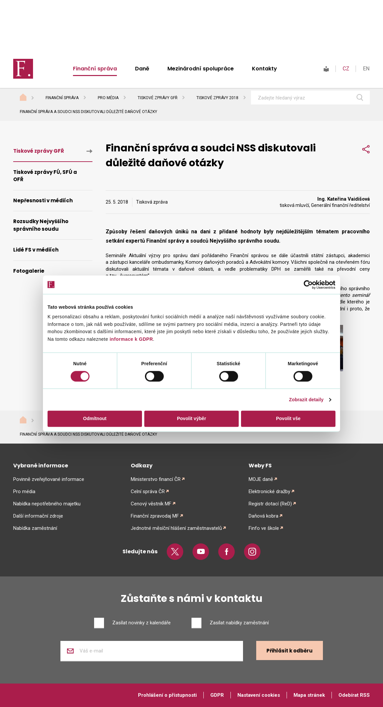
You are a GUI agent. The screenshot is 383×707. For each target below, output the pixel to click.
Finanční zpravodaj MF (155, 516)
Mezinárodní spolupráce (200, 68)
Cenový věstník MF (151, 504)
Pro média (108, 98)
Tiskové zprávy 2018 (217, 98)
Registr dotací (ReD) (270, 504)
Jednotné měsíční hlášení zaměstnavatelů (176, 528)
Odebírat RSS (354, 695)
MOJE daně (261, 479)
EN (366, 68)
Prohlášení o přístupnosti (167, 695)
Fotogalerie (28, 270)
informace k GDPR (130, 339)
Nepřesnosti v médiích (43, 200)
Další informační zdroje (38, 516)
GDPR (217, 695)
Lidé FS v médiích (35, 249)
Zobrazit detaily (306, 400)
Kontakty (264, 68)
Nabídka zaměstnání (35, 528)
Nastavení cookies (258, 695)
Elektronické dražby (269, 491)
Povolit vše (288, 418)
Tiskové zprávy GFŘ (157, 98)
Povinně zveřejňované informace (48, 479)
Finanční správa (95, 68)
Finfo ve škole (264, 528)
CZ (346, 68)
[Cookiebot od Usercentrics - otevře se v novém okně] (306, 284)
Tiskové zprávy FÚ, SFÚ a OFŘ (45, 176)
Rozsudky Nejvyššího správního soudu (40, 225)
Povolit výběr (191, 418)
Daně (142, 68)
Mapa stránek (309, 695)
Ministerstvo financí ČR (156, 479)
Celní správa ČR (148, 491)
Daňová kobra (263, 516)
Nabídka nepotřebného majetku (47, 504)
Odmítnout (95, 418)
